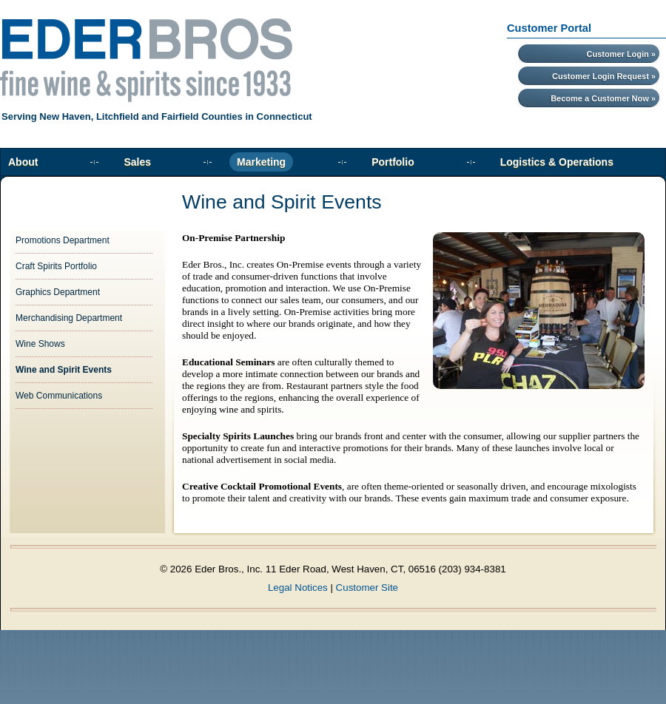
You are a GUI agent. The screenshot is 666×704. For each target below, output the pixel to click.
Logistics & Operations (556, 162)
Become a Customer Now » (603, 98)
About (23, 162)
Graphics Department (58, 292)
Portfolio (392, 162)
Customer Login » (621, 54)
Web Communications (59, 395)
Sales (137, 162)
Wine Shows (40, 344)
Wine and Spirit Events (64, 370)
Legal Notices (298, 587)
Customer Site (367, 587)
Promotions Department (63, 240)
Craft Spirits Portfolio (56, 266)
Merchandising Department (69, 318)
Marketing (261, 162)
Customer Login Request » (604, 76)
